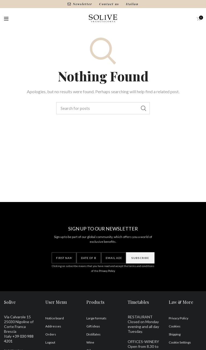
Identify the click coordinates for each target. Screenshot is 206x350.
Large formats (96, 318)
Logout (50, 342)
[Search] (103, 108)
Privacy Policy (107, 270)
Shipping (175, 334)
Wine (90, 342)
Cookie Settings (180, 342)
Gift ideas (93, 326)
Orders (50, 334)
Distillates (93, 334)
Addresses (53, 326)
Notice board (54, 318)
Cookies (175, 326)
